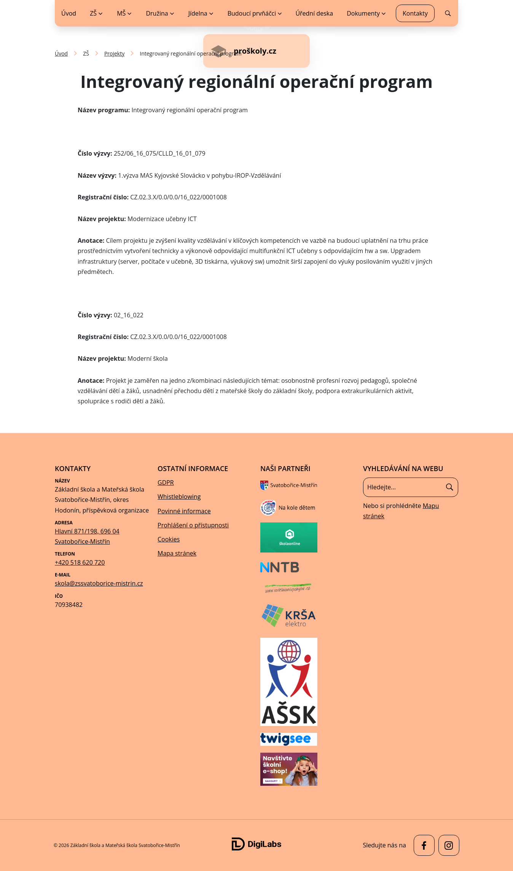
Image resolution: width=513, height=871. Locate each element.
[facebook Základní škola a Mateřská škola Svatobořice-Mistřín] (422, 845)
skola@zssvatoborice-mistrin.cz (99, 583)
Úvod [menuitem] (68, 13)
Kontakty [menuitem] (415, 13)
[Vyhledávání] (410, 487)
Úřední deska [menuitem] (314, 13)
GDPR (166, 482)
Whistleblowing (179, 496)
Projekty (114, 53)
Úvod (61, 53)
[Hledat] (449, 487)
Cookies (169, 539)
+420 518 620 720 (80, 562)
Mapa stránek (177, 553)
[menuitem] (96, 13)
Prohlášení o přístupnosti (193, 525)
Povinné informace (184, 511)
